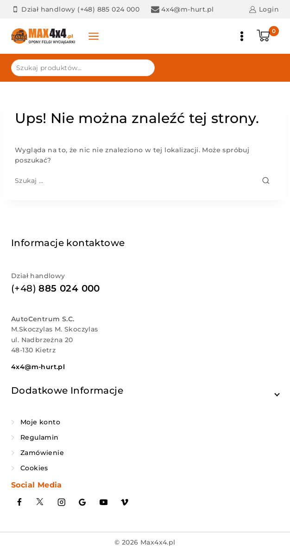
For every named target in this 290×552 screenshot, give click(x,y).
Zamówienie (42, 452)
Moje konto (40, 422)
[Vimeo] (125, 502)
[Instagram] (61, 502)
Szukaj (142, 67)
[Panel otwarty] (93, 36)
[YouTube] (103, 502)
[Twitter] (40, 502)
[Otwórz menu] (241, 36)
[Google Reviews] (83, 502)
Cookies (34, 468)
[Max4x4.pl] (43, 36)
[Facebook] (19, 502)
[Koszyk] (268, 36)
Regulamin (39, 437)
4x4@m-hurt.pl (38, 367)
